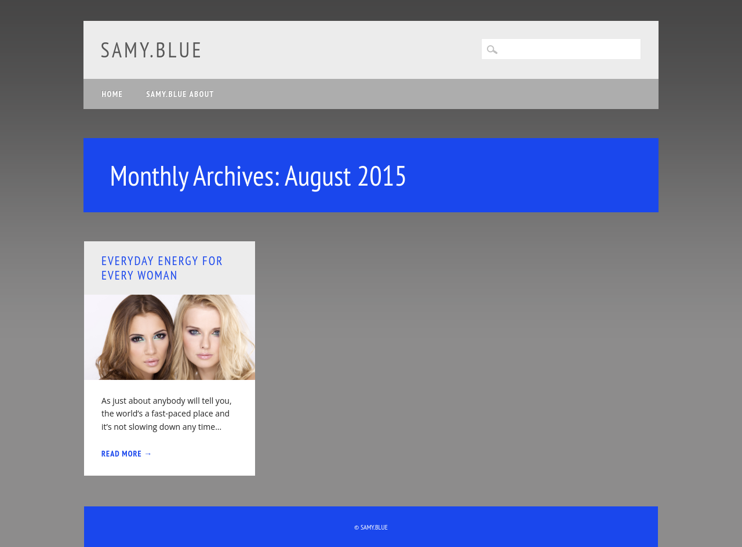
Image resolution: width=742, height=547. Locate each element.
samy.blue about (180, 94)
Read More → (126, 453)
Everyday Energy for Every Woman (162, 268)
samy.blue (152, 49)
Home (112, 94)
